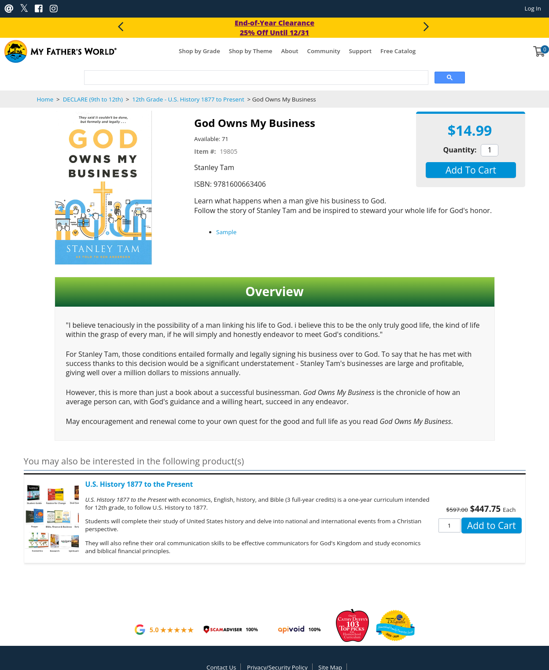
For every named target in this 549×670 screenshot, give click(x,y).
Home (45, 99)
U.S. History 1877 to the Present (139, 484)
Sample (226, 232)
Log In (532, 8)
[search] (255, 78)
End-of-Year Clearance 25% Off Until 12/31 (274, 27)
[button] (470, 170)
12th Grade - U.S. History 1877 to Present (188, 99)
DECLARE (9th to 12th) (92, 99)
